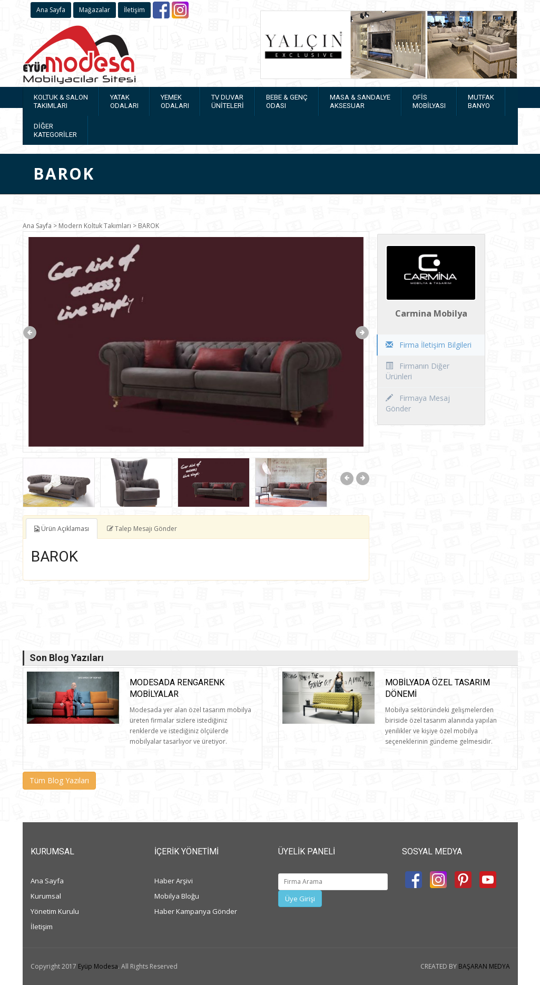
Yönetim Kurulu (55, 911)
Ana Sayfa (50, 9)
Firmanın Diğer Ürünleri (417, 371)
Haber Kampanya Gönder (195, 911)
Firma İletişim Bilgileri (429, 345)
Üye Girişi (300, 898)
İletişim (134, 9)
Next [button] (362, 332)
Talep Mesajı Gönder (142, 528)
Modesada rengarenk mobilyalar (177, 688)
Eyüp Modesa (98, 966)
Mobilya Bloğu (176, 896)
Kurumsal (46, 896)
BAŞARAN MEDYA (484, 966)
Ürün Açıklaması (61, 528)
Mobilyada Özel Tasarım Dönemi (437, 688)
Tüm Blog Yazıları (59, 780)
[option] (196, 342)
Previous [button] (29, 332)
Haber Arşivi (173, 880)
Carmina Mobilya (431, 313)
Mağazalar (94, 9)
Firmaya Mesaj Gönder (418, 403)
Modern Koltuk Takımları (94, 225)
